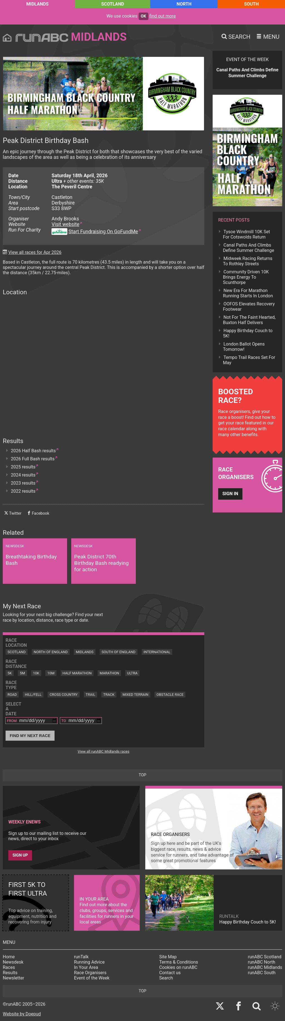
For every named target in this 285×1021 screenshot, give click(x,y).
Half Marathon (77, 673)
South (251, 4)
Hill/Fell (33, 694)
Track (108, 694)
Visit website (65, 224)
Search (166, 978)
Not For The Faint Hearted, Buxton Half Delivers (249, 320)
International (157, 652)
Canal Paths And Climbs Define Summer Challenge (248, 247)
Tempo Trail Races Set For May (249, 360)
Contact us (170, 972)
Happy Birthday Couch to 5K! (247, 333)
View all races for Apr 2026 (35, 252)
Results (10, 972)
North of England (51, 652)
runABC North (261, 962)
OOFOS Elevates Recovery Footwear (249, 306)
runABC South (262, 972)
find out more (162, 16)
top (142, 775)
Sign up (20, 855)
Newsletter (13, 978)
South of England (119, 652)
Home (9, 956)
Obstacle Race (169, 694)
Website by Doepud (22, 1014)
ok (143, 16)
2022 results (23, 491)
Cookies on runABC (178, 967)
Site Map (168, 956)
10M (51, 673)
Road (12, 694)
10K (36, 673)
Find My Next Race (30, 735)
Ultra (132, 673)
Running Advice (89, 962)
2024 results (23, 475)
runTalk (81, 956)
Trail (90, 694)
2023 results (23, 483)
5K (10, 673)
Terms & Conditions (178, 962)
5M (22, 673)
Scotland (112, 4)
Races (9, 967)
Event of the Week (91, 978)
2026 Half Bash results (33, 450)
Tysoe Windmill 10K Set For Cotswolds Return (246, 234)
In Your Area (86, 967)
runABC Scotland (265, 956)
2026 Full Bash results (33, 458)
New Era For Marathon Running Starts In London (248, 293)
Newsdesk (13, 962)
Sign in (230, 493)
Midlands (37, 4)
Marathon (109, 673)
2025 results (23, 467)
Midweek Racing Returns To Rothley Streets (247, 261)
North (184, 4)
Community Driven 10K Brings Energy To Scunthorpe (246, 277)
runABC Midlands (265, 967)
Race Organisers (90, 972)
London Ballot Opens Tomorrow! (244, 346)
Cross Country (64, 694)
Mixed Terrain (135, 694)
